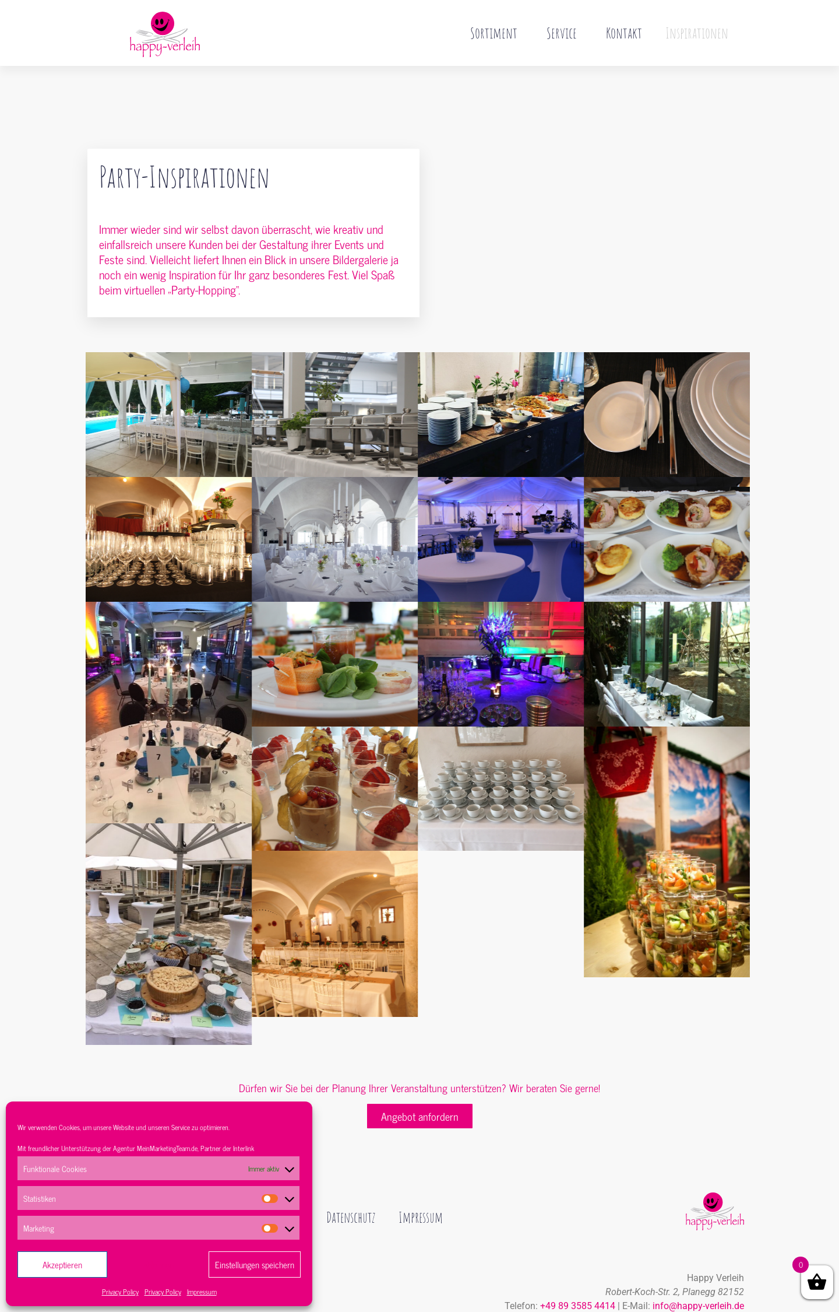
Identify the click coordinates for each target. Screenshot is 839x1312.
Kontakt (624, 32)
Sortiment (496, 32)
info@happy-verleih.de (698, 1281)
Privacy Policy (120, 1291)
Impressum (202, 1291)
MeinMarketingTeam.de (167, 1148)
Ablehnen (158, 1264)
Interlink (243, 1148)
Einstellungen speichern (254, 1264)
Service (565, 32)
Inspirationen (696, 32)
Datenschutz (360, 1193)
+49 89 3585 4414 (577, 1281)
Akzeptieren (62, 1264)
